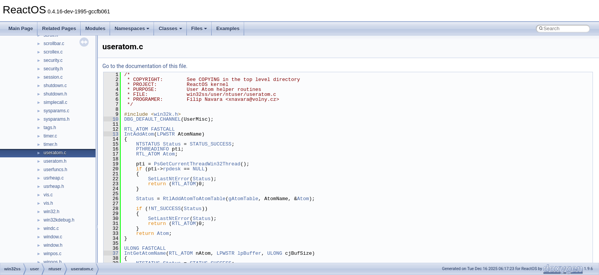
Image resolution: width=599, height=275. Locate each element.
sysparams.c (56, 110)
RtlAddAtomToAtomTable (194, 198)
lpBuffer (249, 253)
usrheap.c (54, 178)
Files (199, 28)
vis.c (48, 194)
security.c (53, 60)
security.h (53, 68)
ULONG (131, 248)
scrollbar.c (54, 43)
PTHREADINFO (152, 149)
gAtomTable (243, 198)
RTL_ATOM (136, 129)
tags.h (50, 127)
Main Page (20, 28)
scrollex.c (53, 52)
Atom (169, 153)
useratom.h (55, 161)
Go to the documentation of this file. (145, 66)
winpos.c (53, 253)
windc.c (51, 228)
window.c (53, 236)
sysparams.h (57, 119)
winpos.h (53, 262)
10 (111, 119)
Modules (95, 28)
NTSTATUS (148, 144)
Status (172, 144)
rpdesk (172, 168)
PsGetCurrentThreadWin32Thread (197, 163)
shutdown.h (55, 94)
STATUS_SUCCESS (211, 144)
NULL (198, 168)
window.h (53, 245)
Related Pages (59, 28)
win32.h (51, 211)
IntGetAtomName (145, 253)
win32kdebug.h (59, 220)
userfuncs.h (55, 169)
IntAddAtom (139, 134)
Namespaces (132, 28)
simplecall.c (55, 102)
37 (111, 253)
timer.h (50, 144)
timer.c (50, 136)
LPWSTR (166, 134)
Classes (170, 28)
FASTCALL (163, 129)
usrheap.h (54, 186)
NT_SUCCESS (166, 208)
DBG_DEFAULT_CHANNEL (152, 119)
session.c (53, 77)
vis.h (48, 203)
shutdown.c (55, 85)
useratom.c (55, 152)
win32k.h (166, 114)
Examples (228, 28)
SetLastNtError (168, 178)
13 (111, 134)
